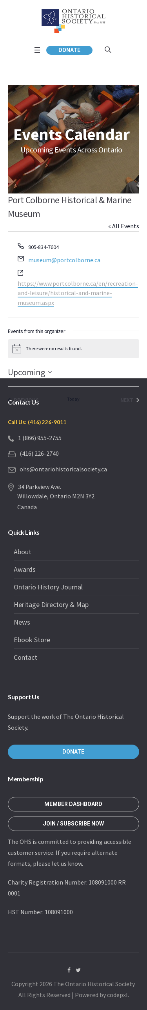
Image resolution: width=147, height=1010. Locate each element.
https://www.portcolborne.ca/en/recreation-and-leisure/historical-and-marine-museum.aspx (78, 292)
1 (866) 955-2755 (40, 438)
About (22, 551)
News (22, 622)
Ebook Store (32, 639)
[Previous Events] (23, 400)
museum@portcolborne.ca (64, 260)
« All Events (123, 226)
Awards (25, 569)
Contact (25, 657)
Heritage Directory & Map (51, 604)
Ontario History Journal (48, 586)
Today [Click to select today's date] (73, 399)
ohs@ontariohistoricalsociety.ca (63, 469)
